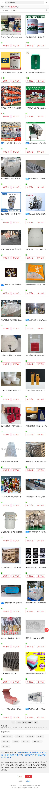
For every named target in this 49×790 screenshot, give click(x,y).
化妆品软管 (37, 741)
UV (38, 728)
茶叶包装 (19, 736)
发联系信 (6, 46)
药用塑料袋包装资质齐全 (9, 461)
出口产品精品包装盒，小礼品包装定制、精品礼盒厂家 (20, 709)
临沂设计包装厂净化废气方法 (15, 603)
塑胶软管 (26, 741)
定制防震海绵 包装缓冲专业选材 (37, 426)
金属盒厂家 (7, 757)
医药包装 (5, 741)
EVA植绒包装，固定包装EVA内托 (12, 426)
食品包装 (5, 746)
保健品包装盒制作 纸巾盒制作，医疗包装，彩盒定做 (19, 37)
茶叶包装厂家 (11, 755)
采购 (46, 630)
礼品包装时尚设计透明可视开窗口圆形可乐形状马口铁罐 (20, 214)
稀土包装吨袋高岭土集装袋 (10, 178)
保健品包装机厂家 (24, 752)
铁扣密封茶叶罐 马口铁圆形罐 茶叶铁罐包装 (16, 532)
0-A (2, 728)
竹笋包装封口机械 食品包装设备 (16, 143)
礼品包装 (30, 736)
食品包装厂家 (37, 752)
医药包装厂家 (22, 755)
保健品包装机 (7, 736)
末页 (36, 723)
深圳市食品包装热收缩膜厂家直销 (13, 497)
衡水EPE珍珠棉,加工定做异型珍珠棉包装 (15, 355)
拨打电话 (16, 46)
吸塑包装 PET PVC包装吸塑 (35, 638)
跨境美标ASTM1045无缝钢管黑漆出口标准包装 (17, 108)
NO (26, 728)
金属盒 (40, 736)
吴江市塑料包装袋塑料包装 (35, 355)
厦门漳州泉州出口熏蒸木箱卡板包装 (13, 567)
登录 (20, 776)
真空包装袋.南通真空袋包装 (10, 638)
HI (16, 728)
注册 (28, 776)
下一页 (30, 723)
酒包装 (16, 741)
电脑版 (28, 781)
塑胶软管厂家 (32, 755)
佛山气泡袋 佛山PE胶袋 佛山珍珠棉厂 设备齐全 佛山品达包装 (22, 320)
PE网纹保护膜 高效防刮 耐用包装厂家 (14, 391)
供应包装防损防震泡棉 (9, 673)
